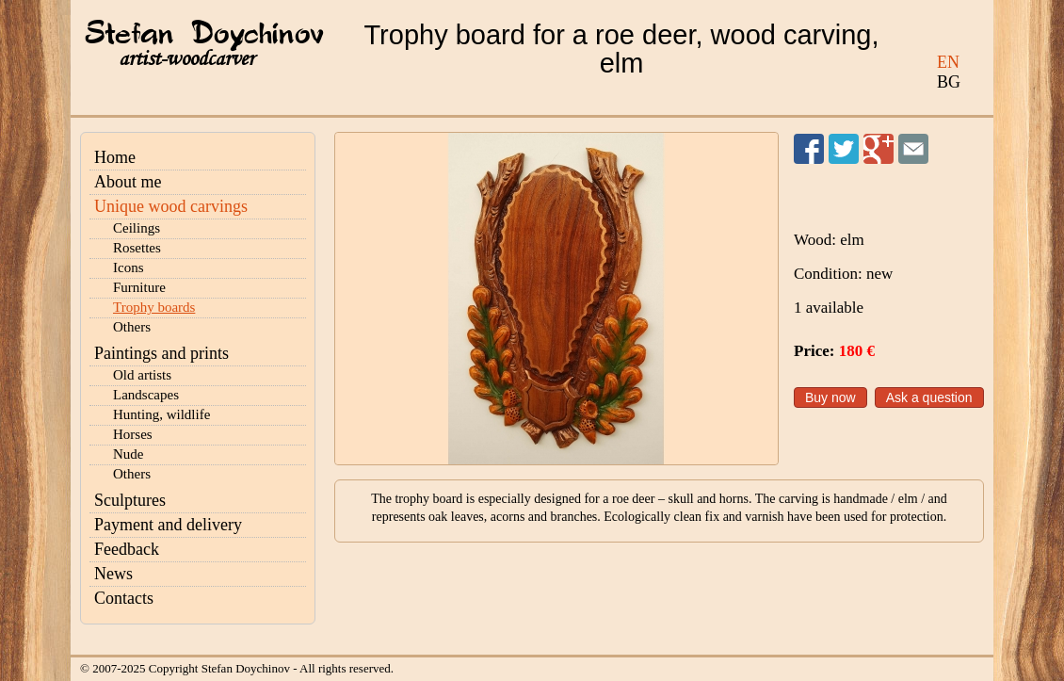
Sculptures (130, 500)
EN (948, 62)
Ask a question (929, 397)
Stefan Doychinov (204, 35)
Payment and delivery (168, 524)
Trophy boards (154, 307)
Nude (128, 454)
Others (132, 326)
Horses (133, 434)
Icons (128, 267)
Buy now (830, 397)
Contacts (123, 598)
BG (948, 82)
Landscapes (146, 394)
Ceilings (136, 227)
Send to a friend (913, 149)
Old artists (142, 374)
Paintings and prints (161, 353)
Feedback (126, 549)
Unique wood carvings (171, 206)
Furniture (139, 287)
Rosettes (137, 247)
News (113, 573)
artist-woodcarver (186, 59)
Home (115, 157)
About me (128, 181)
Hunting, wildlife (161, 414)
